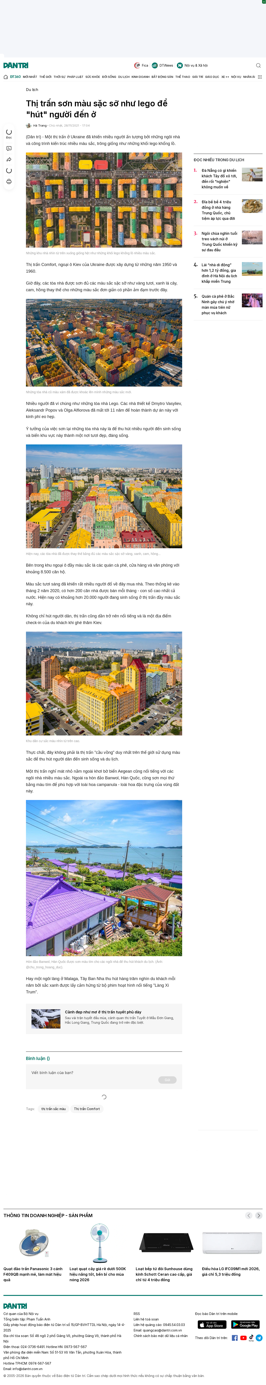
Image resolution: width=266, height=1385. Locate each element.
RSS (137, 1314)
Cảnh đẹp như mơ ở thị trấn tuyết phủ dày (103, 1012)
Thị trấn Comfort (87, 1109)
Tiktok (251, 1337)
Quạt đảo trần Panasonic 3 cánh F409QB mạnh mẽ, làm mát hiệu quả (32, 1274)
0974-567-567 (39, 1363)
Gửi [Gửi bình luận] (167, 1080)
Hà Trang (40, 125)
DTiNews (162, 65)
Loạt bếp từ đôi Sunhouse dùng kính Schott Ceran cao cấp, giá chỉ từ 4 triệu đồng (164, 1274)
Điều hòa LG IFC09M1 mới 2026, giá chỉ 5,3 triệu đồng (231, 1271)
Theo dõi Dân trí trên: (211, 1338)
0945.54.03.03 (174, 1325)
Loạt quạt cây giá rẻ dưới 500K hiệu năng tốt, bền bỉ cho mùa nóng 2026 (98, 1274)
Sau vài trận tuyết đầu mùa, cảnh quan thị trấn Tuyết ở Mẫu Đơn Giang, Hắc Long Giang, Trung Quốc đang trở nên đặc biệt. (119, 1020)
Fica (141, 65)
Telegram (259, 1337)
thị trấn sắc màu (53, 1109)
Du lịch (32, 89)
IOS (212, 1324)
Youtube (243, 1337)
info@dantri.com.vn (27, 1369)
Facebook (234, 1337)
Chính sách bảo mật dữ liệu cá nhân (161, 1336)
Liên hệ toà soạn (146, 1319)
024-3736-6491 (33, 1347)
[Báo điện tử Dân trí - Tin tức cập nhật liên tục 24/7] (15, 65)
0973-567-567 (75, 1347)
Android (245, 1324)
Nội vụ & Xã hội (192, 65)
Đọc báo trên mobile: (216, 1314)
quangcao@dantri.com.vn (162, 1330)
